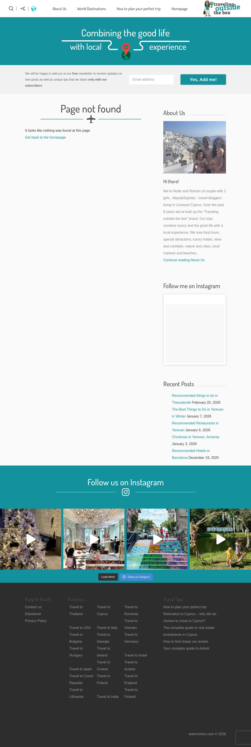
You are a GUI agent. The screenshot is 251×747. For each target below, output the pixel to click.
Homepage (179, 8)
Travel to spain (80, 669)
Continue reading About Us (184, 260)
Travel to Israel (135, 655)
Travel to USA (80, 628)
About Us (59, 8)
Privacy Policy (36, 621)
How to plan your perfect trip (139, 8)
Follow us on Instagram (125, 482)
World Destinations (91, 8)
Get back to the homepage (45, 137)
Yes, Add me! (203, 79)
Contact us (33, 607)
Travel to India (108, 697)
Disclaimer (33, 614)
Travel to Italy (107, 628)
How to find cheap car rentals (185, 641)
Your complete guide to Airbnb (186, 648)
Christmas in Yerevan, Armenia (195, 437)
